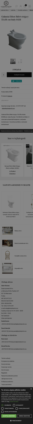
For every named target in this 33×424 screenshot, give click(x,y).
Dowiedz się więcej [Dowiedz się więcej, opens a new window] (14, 401)
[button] (16, 420)
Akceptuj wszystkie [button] (9, 416)
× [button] (31, 389)
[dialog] (16, 212)
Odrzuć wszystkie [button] (24, 416)
